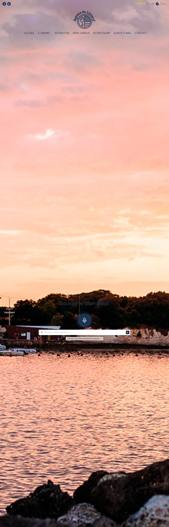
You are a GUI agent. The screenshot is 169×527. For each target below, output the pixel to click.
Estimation (62, 33)
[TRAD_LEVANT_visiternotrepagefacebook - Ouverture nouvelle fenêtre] (4, 4)
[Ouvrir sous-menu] (50, 33)
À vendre (43, 33)
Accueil (29, 33)
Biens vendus (81, 33)
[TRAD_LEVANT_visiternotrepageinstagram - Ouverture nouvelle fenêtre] (9, 4)
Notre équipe (101, 33)
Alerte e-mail (122, 33)
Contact (141, 33)
